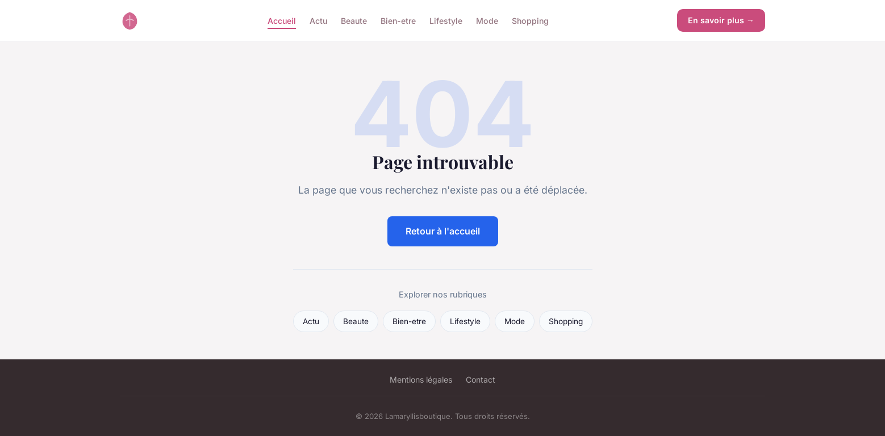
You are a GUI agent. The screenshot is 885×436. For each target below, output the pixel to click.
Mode (487, 20)
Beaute (354, 20)
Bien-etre (398, 20)
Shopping (530, 20)
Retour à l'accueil (443, 231)
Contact (480, 379)
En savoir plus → (721, 20)
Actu (318, 20)
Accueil (282, 20)
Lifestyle (445, 20)
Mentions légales (421, 379)
